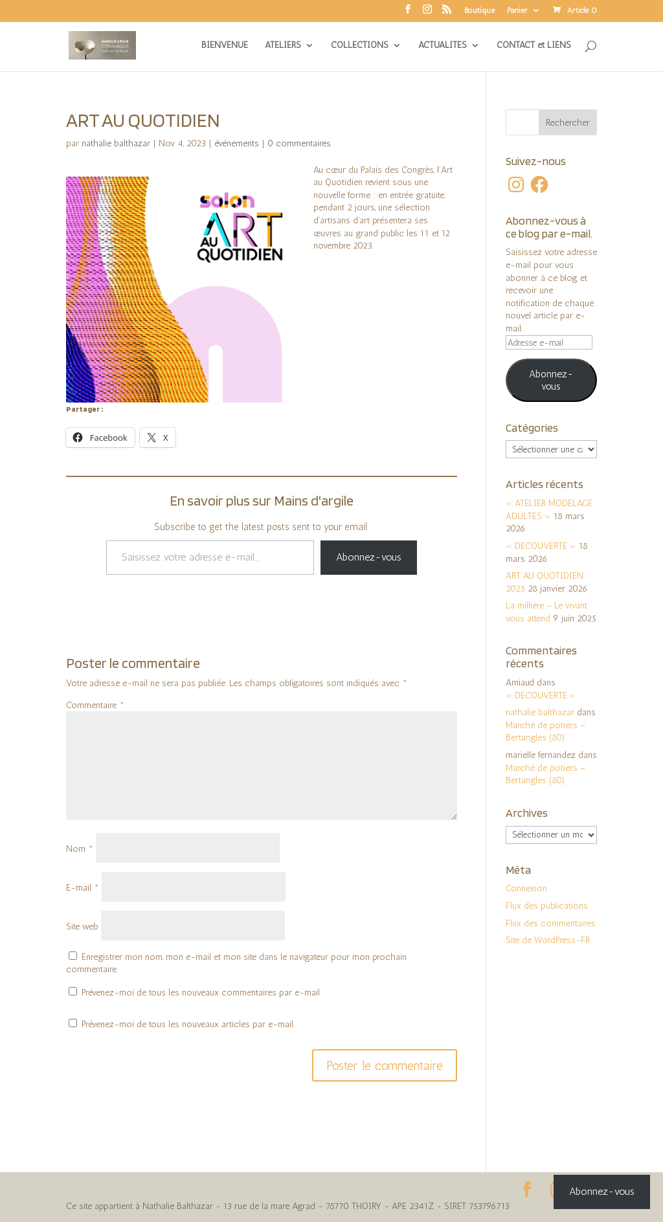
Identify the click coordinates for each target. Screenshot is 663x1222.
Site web (82, 926)
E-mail (82, 887)
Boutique (479, 10)
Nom (79, 848)
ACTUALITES (442, 45)
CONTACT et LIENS (534, 45)
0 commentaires (299, 143)
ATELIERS (283, 45)
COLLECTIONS (359, 45)
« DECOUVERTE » (541, 545)
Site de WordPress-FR (548, 940)
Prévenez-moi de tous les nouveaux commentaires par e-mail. (201, 992)
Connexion (526, 888)
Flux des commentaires (551, 923)
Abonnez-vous (368, 557)
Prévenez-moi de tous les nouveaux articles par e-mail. (188, 1024)
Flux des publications (547, 905)
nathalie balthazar (116, 143)
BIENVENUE (224, 45)
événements (236, 143)
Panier (517, 10)
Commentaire (95, 705)
